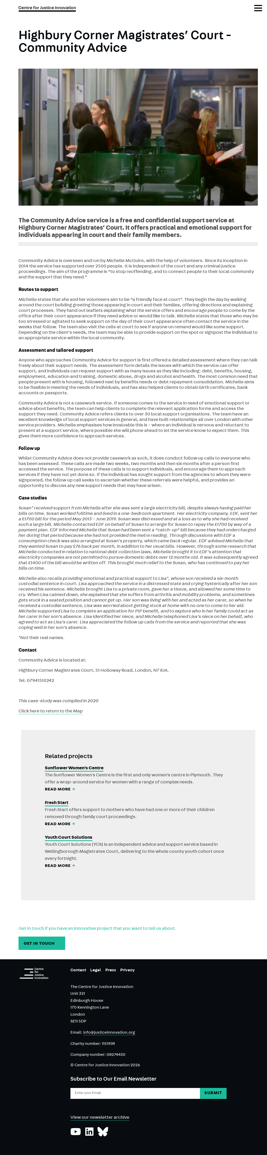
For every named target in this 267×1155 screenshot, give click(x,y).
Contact (78, 970)
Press (110, 970)
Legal (95, 970)
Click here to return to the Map (51, 711)
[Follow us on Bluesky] (103, 1134)
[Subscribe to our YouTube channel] (75, 1134)
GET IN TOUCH (42, 944)
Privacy (127, 970)
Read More (60, 790)
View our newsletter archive (99, 1118)
